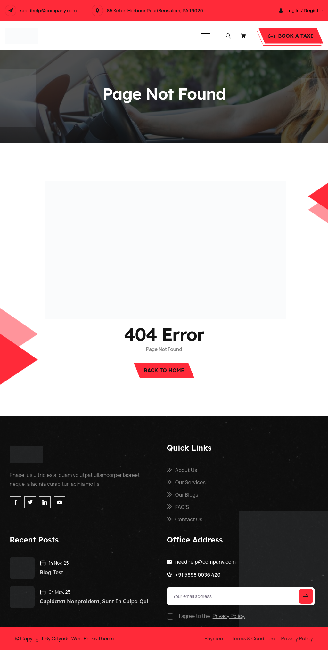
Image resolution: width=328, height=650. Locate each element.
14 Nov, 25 (54, 563)
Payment (214, 638)
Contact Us (188, 519)
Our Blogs (186, 494)
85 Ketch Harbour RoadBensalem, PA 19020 (155, 10)
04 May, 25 (55, 592)
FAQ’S (182, 506)
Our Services (190, 482)
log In (293, 10)
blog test (51, 572)
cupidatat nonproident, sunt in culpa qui (94, 601)
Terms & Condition (253, 638)
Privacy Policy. (229, 616)
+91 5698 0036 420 (197, 574)
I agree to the (212, 616)
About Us (186, 470)
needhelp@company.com (48, 10)
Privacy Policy (297, 638)
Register (313, 10)
